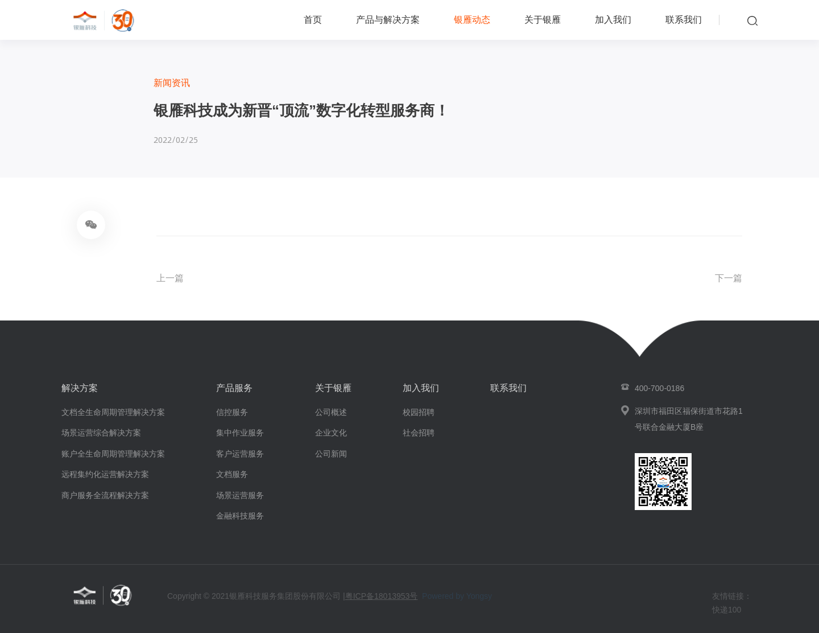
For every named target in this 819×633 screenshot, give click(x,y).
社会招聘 (419, 432)
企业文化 (331, 432)
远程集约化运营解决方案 (105, 474)
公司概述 (331, 412)
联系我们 (683, 19)
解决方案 (79, 388)
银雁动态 (472, 19)
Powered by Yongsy (457, 596)
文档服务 (232, 474)
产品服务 (234, 388)
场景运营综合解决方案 (101, 432)
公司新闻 (331, 453)
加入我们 (613, 19)
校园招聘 (419, 412)
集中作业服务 (240, 432)
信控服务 (232, 412)
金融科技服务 (240, 515)
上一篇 (170, 278)
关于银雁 (542, 19)
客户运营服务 (240, 453)
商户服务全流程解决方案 (105, 495)
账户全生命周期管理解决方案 (113, 453)
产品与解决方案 (388, 19)
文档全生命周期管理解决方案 (113, 412)
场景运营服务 (240, 495)
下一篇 (728, 278)
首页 (313, 19)
